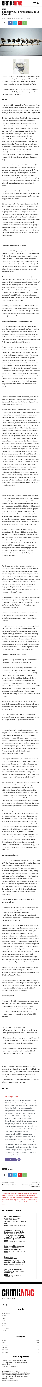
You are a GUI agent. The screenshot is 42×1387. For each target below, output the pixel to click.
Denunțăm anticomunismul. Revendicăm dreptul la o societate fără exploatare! (14, 1259)
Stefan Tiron (12, 1252)
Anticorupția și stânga (9, 1185)
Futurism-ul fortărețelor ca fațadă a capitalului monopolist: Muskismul (14, 1247)
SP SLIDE (10, 1169)
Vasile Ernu (5, 1366)
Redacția (11, 1264)
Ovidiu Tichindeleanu (15, 1275)
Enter (4, 9)
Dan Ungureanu (8, 18)
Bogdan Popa (12, 1226)
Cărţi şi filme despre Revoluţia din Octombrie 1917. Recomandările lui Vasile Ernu (14, 1362)
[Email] (19, 1159)
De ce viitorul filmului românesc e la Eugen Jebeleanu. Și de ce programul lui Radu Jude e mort (15, 1220)
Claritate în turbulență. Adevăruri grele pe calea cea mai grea (14, 1271)
